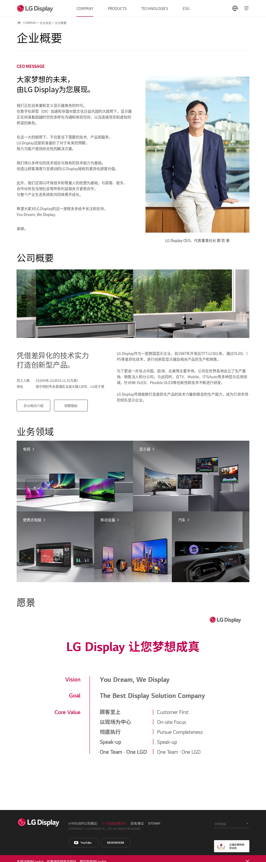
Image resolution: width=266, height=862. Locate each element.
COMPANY (84, 8)
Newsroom (115, 842)
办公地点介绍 (34, 405)
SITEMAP (154, 823)
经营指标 (71, 405)
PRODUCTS (117, 8)
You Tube (83, 842)
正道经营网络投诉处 (231, 846)
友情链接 (220, 824)
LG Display (36, 8)
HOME (19, 23)
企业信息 (45, 23)
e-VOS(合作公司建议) (83, 823)
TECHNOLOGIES (154, 8)
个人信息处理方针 (114, 823)
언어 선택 (235, 8)
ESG (186, 8)
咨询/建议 (137, 823)
